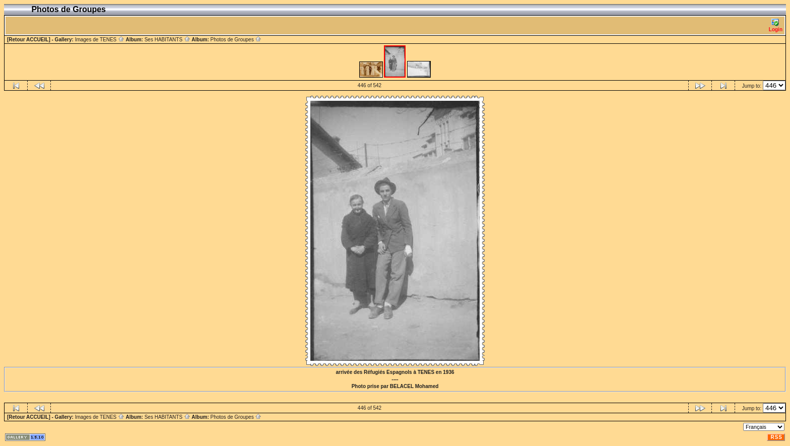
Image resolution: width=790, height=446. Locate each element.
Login (775, 25)
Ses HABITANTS (167, 39)
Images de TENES (99, 39)
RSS (776, 437)
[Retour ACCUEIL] (28, 39)
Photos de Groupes (235, 39)
